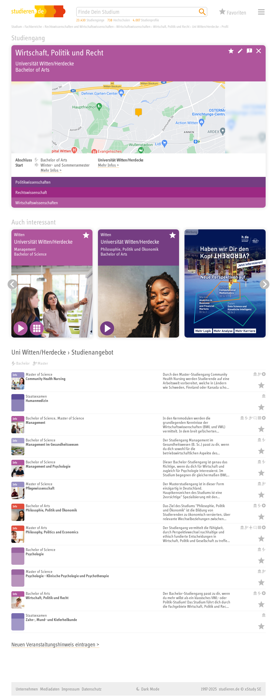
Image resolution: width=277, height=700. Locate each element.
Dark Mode (149, 688)
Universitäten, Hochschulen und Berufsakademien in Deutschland (259, 51)
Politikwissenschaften (33, 182)
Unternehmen (27, 688)
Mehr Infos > (51, 170)
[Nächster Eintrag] (264, 284)
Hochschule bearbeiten (240, 51)
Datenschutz (91, 688)
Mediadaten (50, 688)
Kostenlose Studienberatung (249, 51)
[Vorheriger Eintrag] (12, 284)
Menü (261, 12)
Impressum (71, 688)
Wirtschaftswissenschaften (36, 202)
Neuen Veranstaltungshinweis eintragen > (55, 644)
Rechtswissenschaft (31, 192)
